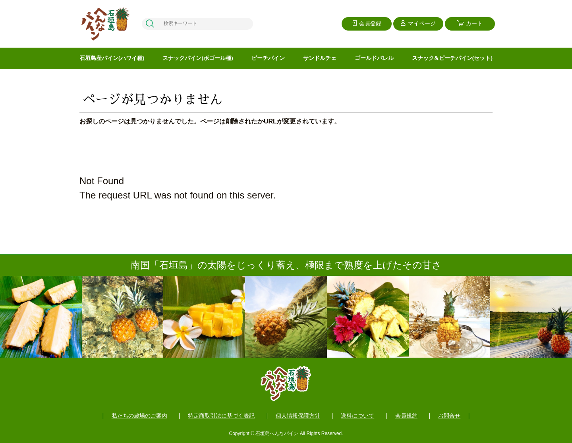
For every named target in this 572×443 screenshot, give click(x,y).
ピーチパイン (268, 58)
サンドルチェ (319, 58)
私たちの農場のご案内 (139, 416)
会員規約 (406, 416)
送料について (357, 416)
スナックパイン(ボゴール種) (197, 58)
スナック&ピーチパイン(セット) (452, 58)
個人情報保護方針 (298, 416)
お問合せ (449, 416)
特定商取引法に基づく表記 (221, 416)
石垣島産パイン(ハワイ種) (111, 58)
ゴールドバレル (374, 58)
